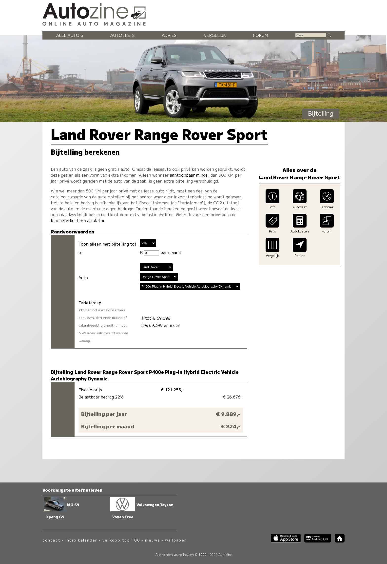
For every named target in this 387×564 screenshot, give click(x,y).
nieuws (152, 540)
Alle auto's (69, 35)
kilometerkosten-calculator (77, 220)
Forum (260, 35)
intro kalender (81, 540)
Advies (169, 35)
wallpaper (175, 540)
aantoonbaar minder (189, 175)
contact (51, 540)
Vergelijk (215, 35)
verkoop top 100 (121, 540)
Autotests (122, 35)
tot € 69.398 (155, 318)
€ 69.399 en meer (160, 325)
